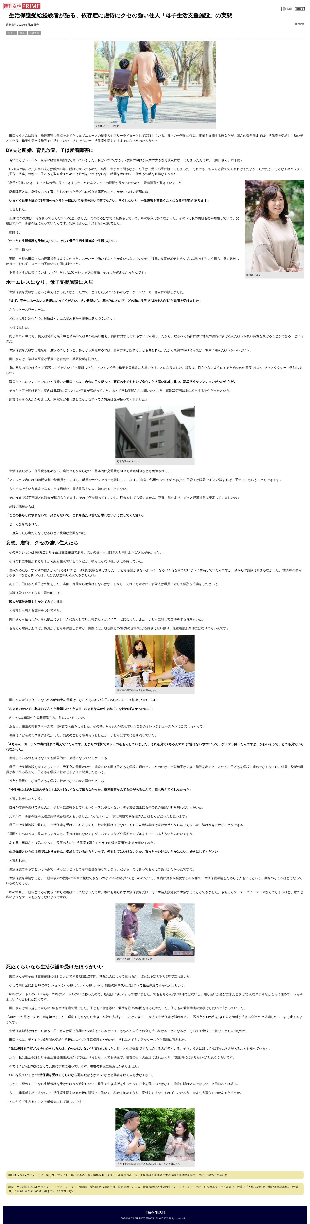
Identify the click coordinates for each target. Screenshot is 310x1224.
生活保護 (34, 33)
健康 (22, 33)
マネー (11, 33)
